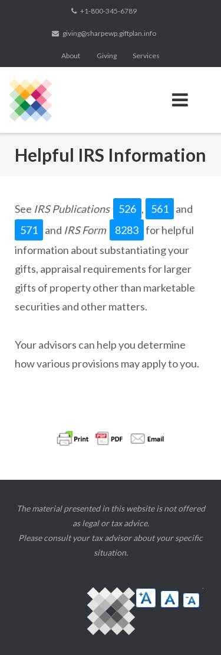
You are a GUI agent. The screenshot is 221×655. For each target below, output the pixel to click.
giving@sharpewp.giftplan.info (109, 33)
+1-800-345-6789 (108, 10)
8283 (126, 229)
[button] (146, 598)
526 (127, 208)
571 (29, 229)
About (70, 55)
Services (146, 55)
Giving (107, 55)
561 (160, 208)
